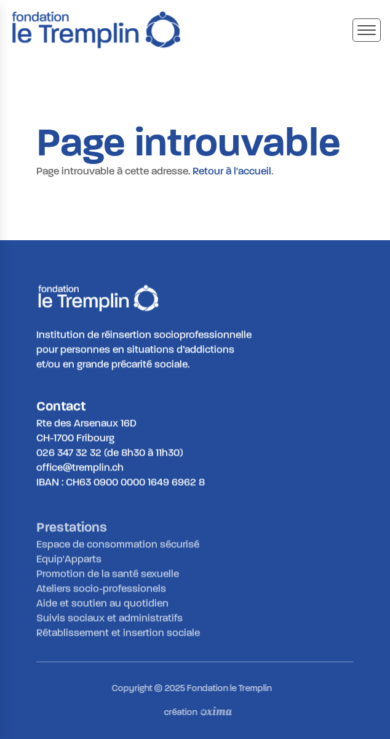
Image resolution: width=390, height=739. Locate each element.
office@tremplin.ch (80, 468)
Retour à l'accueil (232, 171)
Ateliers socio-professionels (101, 591)
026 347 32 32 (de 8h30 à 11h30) (109, 453)
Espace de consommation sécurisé (117, 547)
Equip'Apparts (68, 562)
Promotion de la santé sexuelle (107, 576)
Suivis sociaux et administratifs (109, 621)
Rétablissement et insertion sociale (118, 635)
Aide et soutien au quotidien (102, 606)
